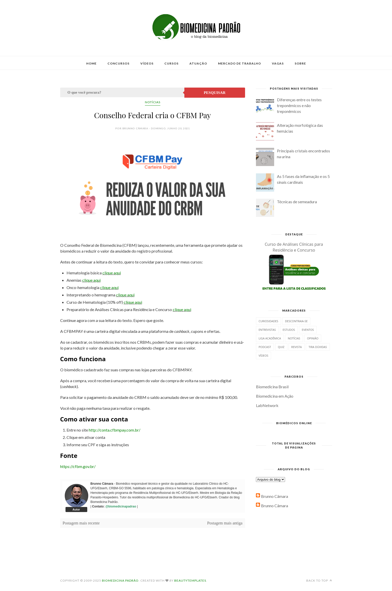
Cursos (171, 63)
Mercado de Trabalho (239, 63)
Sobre (300, 63)
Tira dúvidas (318, 347)
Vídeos (147, 63)
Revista (296, 347)
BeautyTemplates (190, 580)
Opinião (312, 338)
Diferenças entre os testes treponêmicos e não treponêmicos (299, 105)
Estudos (289, 330)
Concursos (118, 63)
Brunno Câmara (274, 496)
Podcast (265, 347)
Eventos (308, 330)
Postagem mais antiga (225, 523)
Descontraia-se (296, 321)
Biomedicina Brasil (272, 386)
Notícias (152, 102)
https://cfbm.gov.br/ (78, 466)
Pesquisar (215, 93)
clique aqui (111, 272)
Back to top (319, 580)
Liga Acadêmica (270, 338)
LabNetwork (267, 405)
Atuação (198, 63)
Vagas (278, 63)
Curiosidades (268, 321)
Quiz (281, 347)
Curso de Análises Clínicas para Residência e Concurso (294, 247)
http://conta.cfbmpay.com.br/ (114, 429)
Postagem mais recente (81, 523)
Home (91, 63)
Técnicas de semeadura (297, 201)
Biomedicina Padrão (120, 580)
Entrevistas (267, 330)
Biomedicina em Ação (274, 396)
